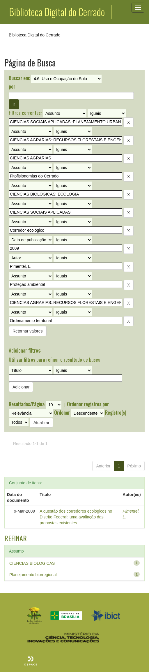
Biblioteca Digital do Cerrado (34, 35)
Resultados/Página (27, 404)
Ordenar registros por (88, 404)
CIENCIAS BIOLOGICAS (32, 563)
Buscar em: (19, 78)
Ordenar (62, 412)
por (12, 86)
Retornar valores (28, 331)
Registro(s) (115, 412)
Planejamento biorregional (33, 574)
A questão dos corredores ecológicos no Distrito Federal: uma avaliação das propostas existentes (76, 517)
